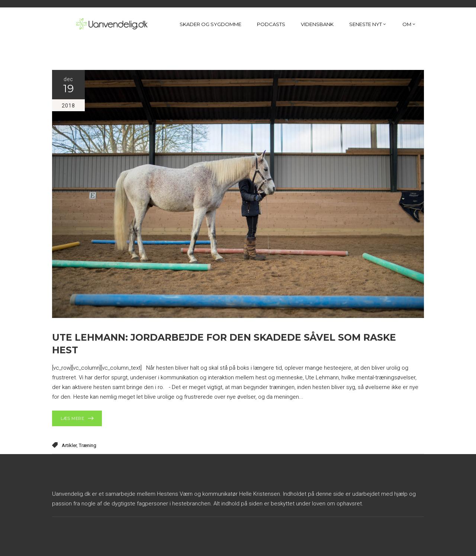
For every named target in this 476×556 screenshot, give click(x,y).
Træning (87, 445)
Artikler (69, 445)
